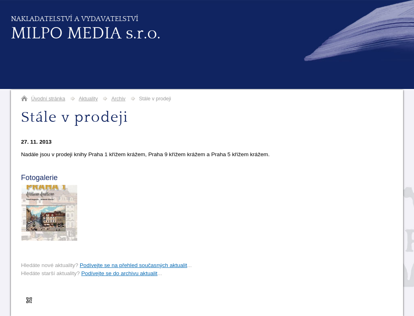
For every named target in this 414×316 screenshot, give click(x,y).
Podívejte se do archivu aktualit (119, 273)
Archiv (118, 99)
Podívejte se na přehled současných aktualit (133, 265)
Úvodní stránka (48, 99)
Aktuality (88, 99)
